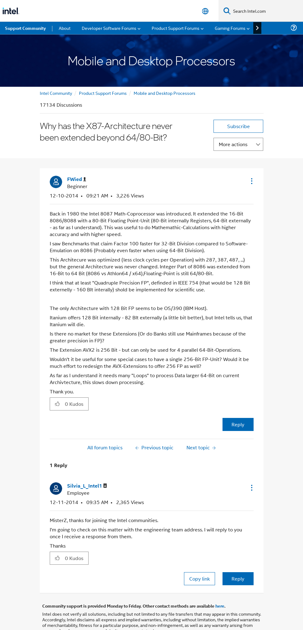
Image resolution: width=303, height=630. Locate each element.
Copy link (199, 556)
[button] (251, 159)
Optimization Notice (196, 617)
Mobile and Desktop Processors (164, 71)
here (219, 584)
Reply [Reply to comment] (238, 556)
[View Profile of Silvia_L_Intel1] (87, 464)
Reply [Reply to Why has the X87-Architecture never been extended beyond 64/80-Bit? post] (238, 402)
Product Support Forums (103, 71)
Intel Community (56, 71)
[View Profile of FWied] (76, 157)
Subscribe (238, 104)
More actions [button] (233, 122)
